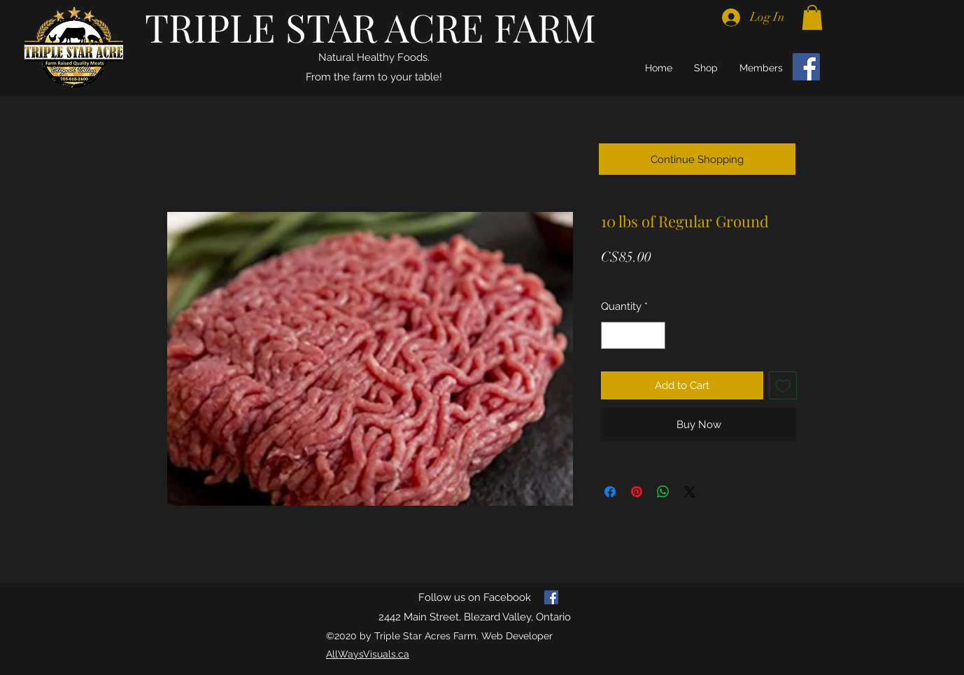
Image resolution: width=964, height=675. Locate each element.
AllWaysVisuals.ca (367, 654)
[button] (812, 17)
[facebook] (551, 597)
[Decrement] (612, 335)
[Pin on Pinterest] (636, 491)
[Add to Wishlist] (783, 385)
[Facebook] (806, 66)
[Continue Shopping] (697, 159)
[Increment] (654, 335)
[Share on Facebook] (610, 491)
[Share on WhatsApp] (663, 491)
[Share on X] (689, 491)
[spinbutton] (633, 335)
